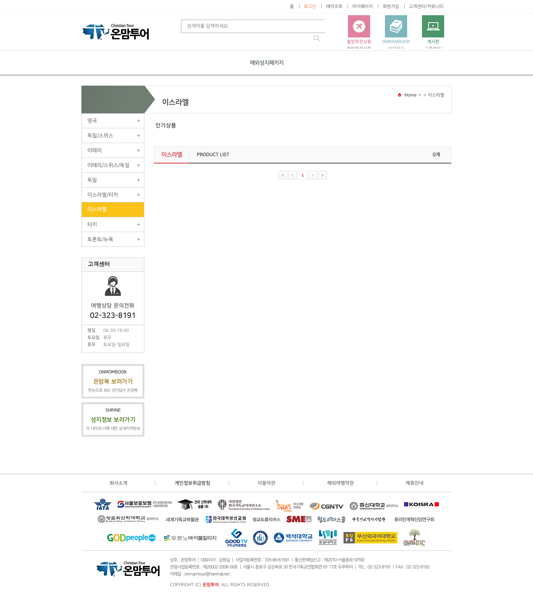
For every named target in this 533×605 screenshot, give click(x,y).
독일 (92, 180)
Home (411, 95)
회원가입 (391, 6)
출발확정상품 (359, 33)
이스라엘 (97, 209)
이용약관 (266, 483)
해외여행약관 (340, 483)
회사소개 (118, 483)
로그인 (310, 6)
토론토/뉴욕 (100, 239)
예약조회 (334, 6)
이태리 (94, 150)
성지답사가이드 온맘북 (396, 36)
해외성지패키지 (267, 63)
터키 (92, 224)
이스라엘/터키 (102, 195)
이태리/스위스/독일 (108, 165)
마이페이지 (362, 6)
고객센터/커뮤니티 (426, 6)
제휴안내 (414, 483)
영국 (92, 120)
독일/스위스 (100, 135)
